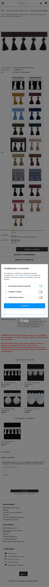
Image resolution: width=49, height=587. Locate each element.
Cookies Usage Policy (20, 275)
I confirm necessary (24, 312)
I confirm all (25, 306)
